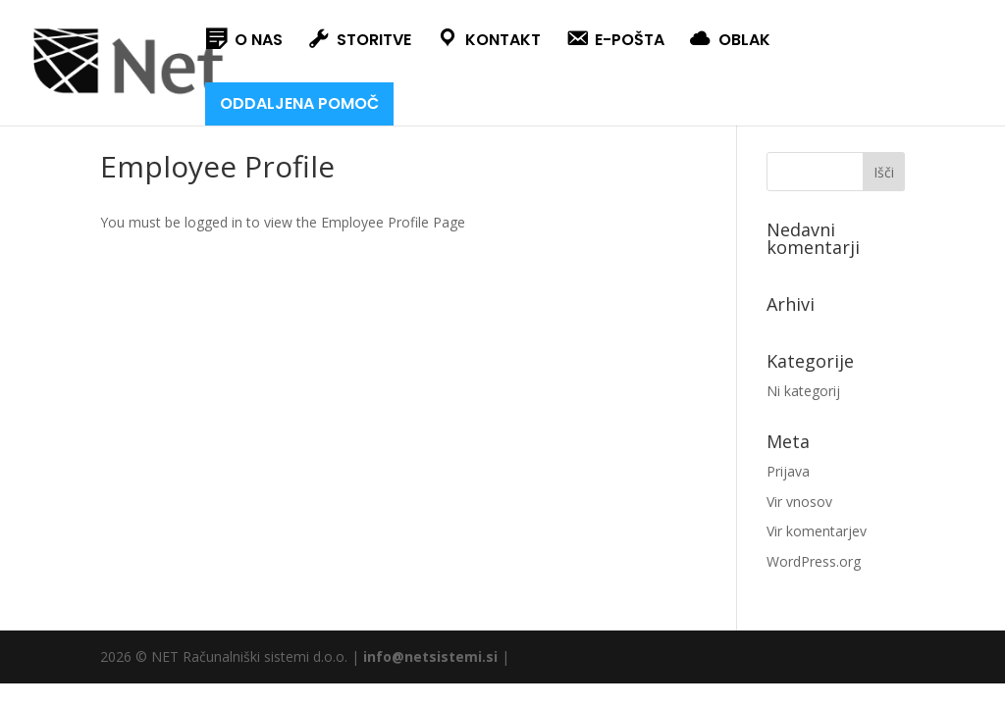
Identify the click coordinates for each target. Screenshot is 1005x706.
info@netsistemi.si (430, 656)
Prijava (788, 471)
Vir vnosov (799, 501)
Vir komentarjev (817, 531)
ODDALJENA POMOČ (299, 103)
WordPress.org (814, 561)
